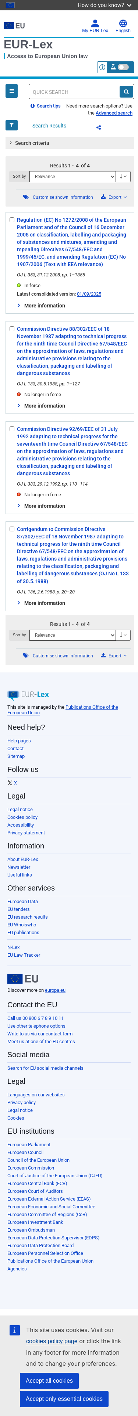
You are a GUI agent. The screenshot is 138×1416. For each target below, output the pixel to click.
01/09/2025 (89, 294)
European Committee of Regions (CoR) (47, 1214)
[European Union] (22, 979)
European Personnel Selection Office (45, 1253)
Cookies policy (22, 817)
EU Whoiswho (21, 924)
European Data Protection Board (40, 1245)
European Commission (30, 1168)
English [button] (123, 26)
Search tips (46, 106)
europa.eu (55, 990)
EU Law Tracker (23, 955)
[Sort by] (72, 176)
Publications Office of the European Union (50, 1261)
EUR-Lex (28, 44)
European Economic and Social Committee (51, 1206)
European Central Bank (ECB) (37, 1183)
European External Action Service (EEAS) (49, 1199)
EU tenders (18, 909)
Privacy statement (26, 832)
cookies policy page (52, 1341)
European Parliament (28, 1144)
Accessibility (20, 825)
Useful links (19, 875)
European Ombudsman (31, 1230)
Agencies (17, 1269)
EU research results (27, 917)
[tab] (70, 143)
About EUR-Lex (22, 859)
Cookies (15, 1118)
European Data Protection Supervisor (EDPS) (53, 1237)
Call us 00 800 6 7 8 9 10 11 (35, 1018)
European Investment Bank (35, 1222)
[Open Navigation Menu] (12, 91)
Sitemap (16, 756)
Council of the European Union (38, 1160)
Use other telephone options (36, 1026)
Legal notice (20, 809)
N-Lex (13, 947)
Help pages (19, 740)
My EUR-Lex (95, 26)
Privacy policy (21, 1102)
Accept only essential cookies (64, 1399)
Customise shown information (63, 197)
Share (103, 128)
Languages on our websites (36, 1094)
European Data (22, 901)
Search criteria (28, 142)
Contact (15, 748)
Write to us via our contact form (39, 1034)
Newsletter (18, 867)
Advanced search (114, 113)
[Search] (126, 92)
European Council (25, 1152)
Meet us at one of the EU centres (41, 1041)
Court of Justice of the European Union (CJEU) (55, 1175)
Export (114, 197)
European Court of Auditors (35, 1191)
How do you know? (104, 5)
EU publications (23, 932)
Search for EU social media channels (45, 1068)
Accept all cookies (49, 1381)
